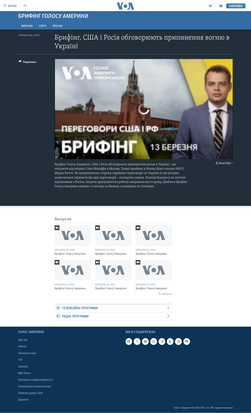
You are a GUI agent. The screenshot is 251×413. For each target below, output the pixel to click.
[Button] (27, 62)
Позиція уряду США (30, 393)
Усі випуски (165, 294)
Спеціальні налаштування (34, 386)
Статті (42, 26)
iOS (20, 360)
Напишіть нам (27, 353)
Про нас (58, 26)
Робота (22, 346)
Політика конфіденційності (35, 380)
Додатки (23, 399)
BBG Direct (24, 373)
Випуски (27, 26)
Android (23, 366)
